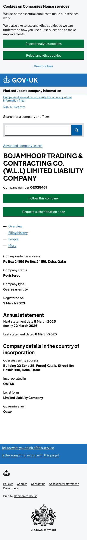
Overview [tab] (15, 226)
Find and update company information (32, 91)
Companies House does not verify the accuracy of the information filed (37, 98)
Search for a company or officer (26, 117)
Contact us (38, 484)
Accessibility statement (64, 484)
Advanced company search (23, 146)
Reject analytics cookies (43, 55)
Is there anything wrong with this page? (30, 455)
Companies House (25, 496)
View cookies (43, 66)
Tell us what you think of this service (28, 448)
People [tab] (13, 239)
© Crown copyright (43, 530)
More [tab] (12, 245)
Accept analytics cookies (43, 44)
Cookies (22, 484)
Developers (10, 488)
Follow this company (43, 198)
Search (76, 130)
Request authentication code (43, 212)
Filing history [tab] (18, 233)
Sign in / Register (14, 107)
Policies (8, 484)
